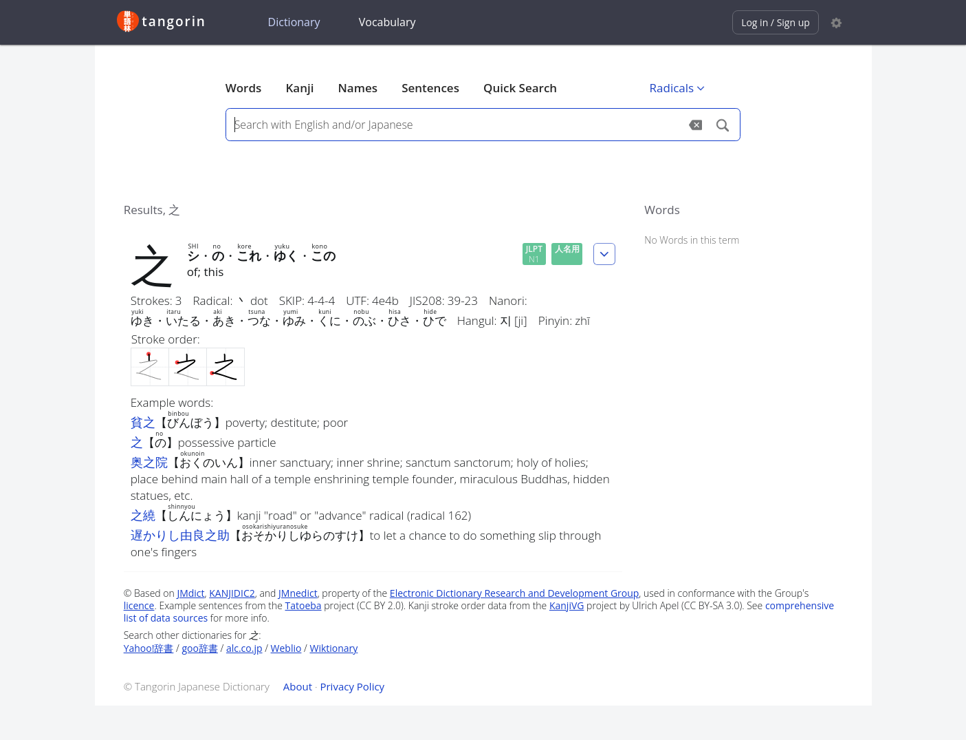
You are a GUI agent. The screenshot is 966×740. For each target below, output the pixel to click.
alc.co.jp (244, 648)
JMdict (190, 593)
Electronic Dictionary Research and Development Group (514, 593)
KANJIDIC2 (232, 593)
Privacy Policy (352, 686)
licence (139, 605)
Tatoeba (303, 605)
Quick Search (520, 88)
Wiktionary (333, 648)
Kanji (299, 88)
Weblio (286, 648)
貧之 (143, 422)
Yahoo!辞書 (149, 648)
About (297, 686)
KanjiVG (566, 605)
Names (357, 88)
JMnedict (298, 593)
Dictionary (294, 22)
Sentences (430, 88)
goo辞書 (199, 648)
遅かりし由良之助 (180, 535)
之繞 (143, 515)
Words (244, 88)
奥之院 (149, 462)
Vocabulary (387, 22)
